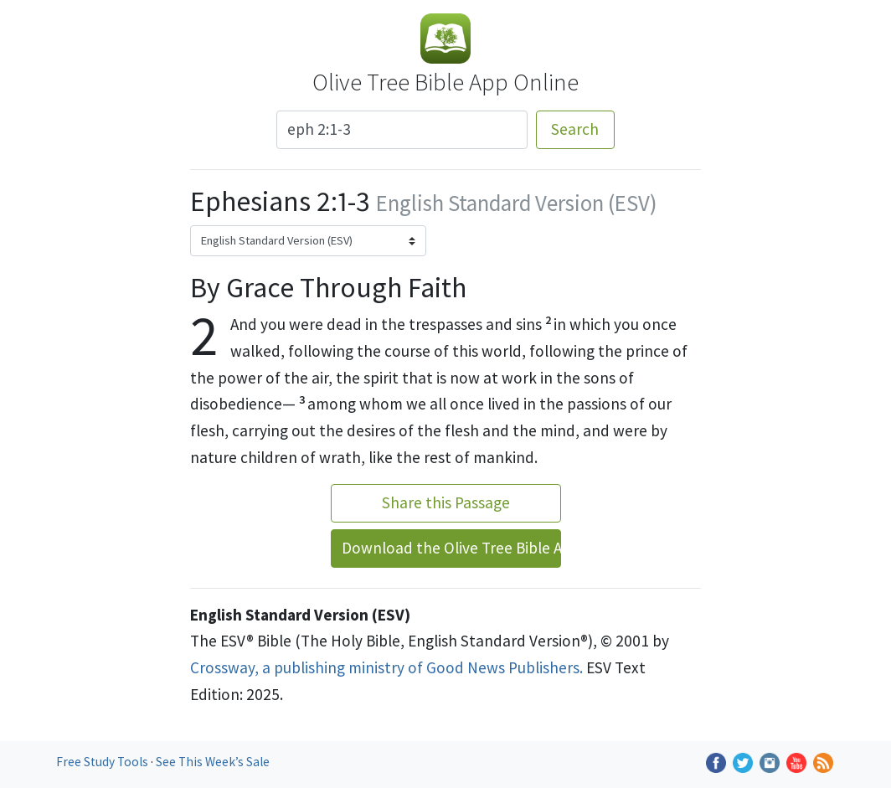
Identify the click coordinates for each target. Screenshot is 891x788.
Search (575, 129)
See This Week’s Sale (213, 762)
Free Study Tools (103, 762)
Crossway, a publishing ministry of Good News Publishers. (386, 667)
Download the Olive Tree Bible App (451, 548)
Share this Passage (446, 502)
